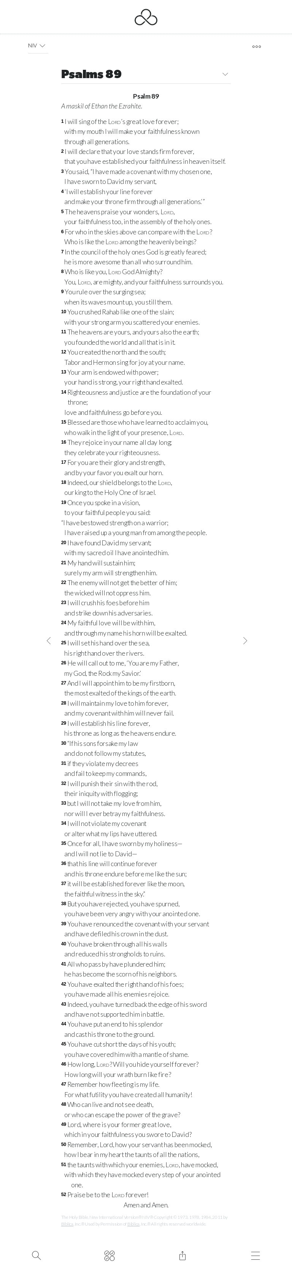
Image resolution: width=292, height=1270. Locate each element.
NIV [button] (38, 45)
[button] (42, 45)
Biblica (67, 1224)
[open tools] (256, 46)
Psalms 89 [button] (146, 75)
